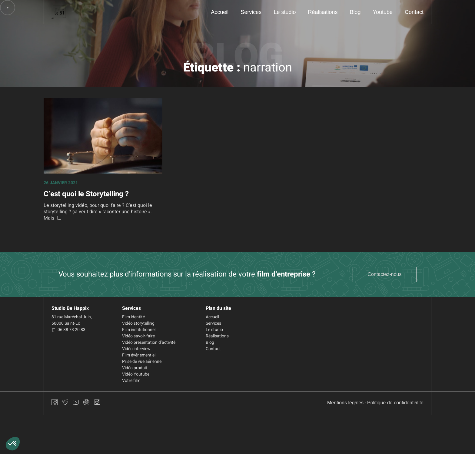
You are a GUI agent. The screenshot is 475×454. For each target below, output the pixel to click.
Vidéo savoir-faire (138, 336)
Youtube (382, 12)
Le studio (283, 12)
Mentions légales (345, 402)
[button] (12, 443)
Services (249, 12)
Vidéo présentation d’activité (148, 342)
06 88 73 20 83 (68, 329)
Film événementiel (138, 355)
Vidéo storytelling (138, 323)
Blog (354, 12)
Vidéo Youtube (135, 374)
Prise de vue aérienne (141, 361)
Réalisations (322, 12)
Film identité (133, 317)
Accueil (218, 12)
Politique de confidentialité (395, 402)
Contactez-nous (384, 274)
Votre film (131, 380)
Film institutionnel (138, 329)
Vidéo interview (136, 349)
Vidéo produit (134, 368)
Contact (414, 12)
